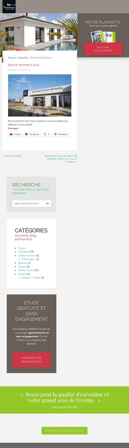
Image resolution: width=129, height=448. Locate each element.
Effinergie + (101, 146)
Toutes (95, 135)
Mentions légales (18, 444)
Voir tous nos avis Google (64, 318)
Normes (95, 150)
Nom (5, 352)
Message (7, 375)
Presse (95, 154)
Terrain (94, 161)
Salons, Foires (98, 158)
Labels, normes (99, 143)
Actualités (23, 57)
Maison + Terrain (104, 165)
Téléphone (8, 368)
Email (5, 360)
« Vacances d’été (12, 158)
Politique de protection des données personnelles (69, 444)
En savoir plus (32, 421)
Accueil (12, 57)
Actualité (96, 139)
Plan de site (36, 444)
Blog (4, 444)
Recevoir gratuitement (103, 49)
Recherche (103, 76)
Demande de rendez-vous (102, 247)
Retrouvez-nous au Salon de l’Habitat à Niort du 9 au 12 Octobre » (59, 161)
